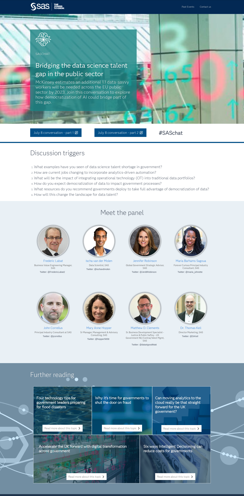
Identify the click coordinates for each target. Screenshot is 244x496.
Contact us (205, 6)
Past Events (188, 6)
